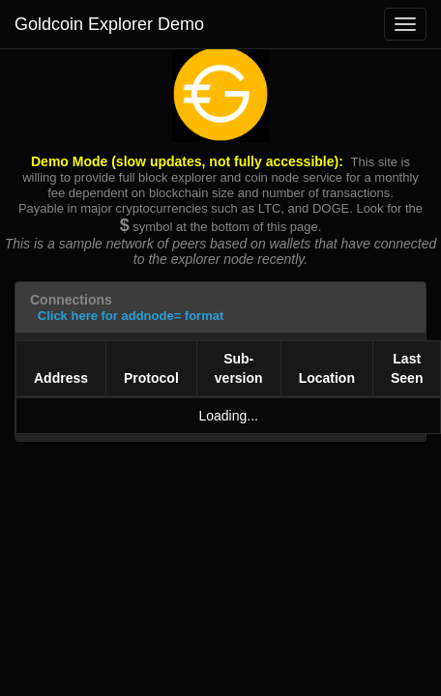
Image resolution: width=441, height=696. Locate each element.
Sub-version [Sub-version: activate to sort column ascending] (239, 368)
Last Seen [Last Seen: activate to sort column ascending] (407, 368)
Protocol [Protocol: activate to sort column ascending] (151, 378)
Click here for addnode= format (131, 315)
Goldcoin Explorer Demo (109, 24)
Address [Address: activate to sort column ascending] (61, 378)
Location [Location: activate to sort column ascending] (327, 378)
